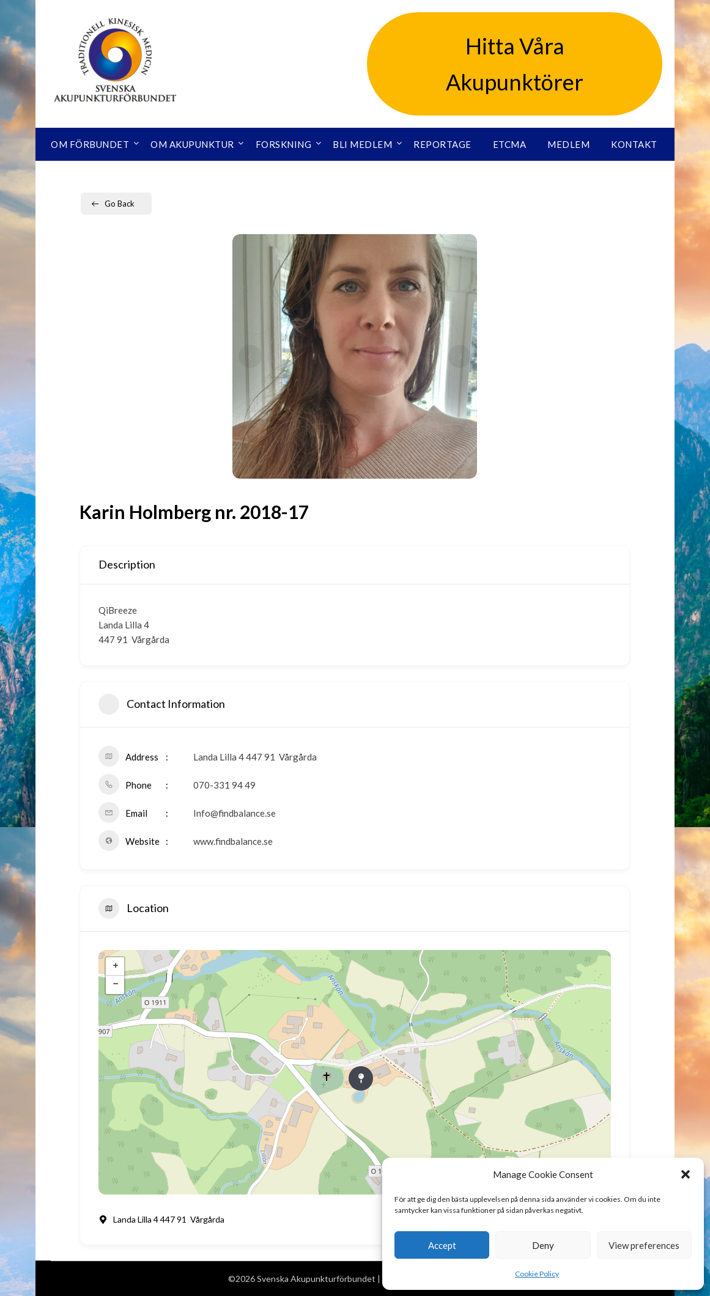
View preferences (643, 1245)
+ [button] (115, 966)
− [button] (115, 985)
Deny (543, 1245)
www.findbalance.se (233, 841)
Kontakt (634, 144)
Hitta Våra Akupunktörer (514, 63)
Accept (442, 1245)
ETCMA (510, 144)
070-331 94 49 (224, 784)
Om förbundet (90, 144)
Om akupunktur (192, 144)
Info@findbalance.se (234, 813)
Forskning (284, 144)
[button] (685, 1174)
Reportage (442, 144)
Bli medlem (362, 144)
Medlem (568, 144)
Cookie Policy (537, 1273)
